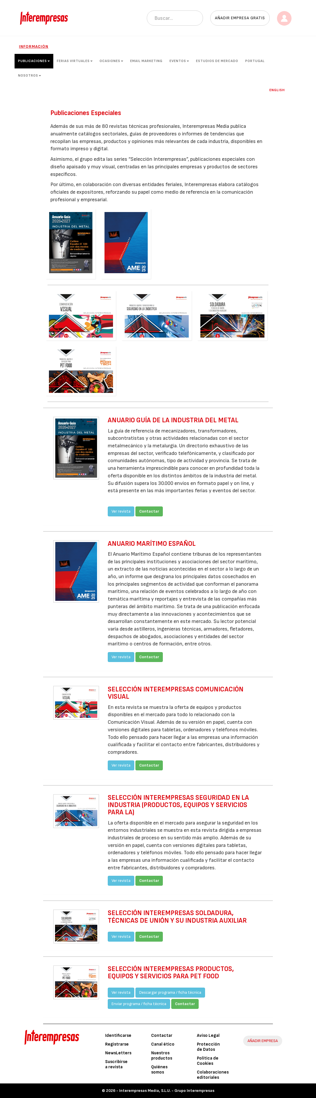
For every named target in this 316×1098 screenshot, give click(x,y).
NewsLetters (118, 1053)
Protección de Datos (208, 1046)
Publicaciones (34, 61)
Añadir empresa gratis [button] (240, 17)
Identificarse (118, 1035)
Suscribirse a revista (116, 1064)
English (277, 90)
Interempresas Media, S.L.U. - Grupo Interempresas (166, 1090)
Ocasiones (111, 61)
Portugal (255, 61)
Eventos (179, 61)
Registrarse (117, 1044)
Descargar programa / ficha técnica (170, 992)
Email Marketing (146, 61)
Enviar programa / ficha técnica (139, 1003)
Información (33, 46)
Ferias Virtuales (75, 61)
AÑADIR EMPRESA (263, 1040)
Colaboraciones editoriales (213, 1074)
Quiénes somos (159, 1069)
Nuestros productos (161, 1055)
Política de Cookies (207, 1060)
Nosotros (29, 75)
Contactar (149, 511)
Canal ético (162, 1044)
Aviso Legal (208, 1035)
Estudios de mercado (217, 61)
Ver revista (121, 511)
